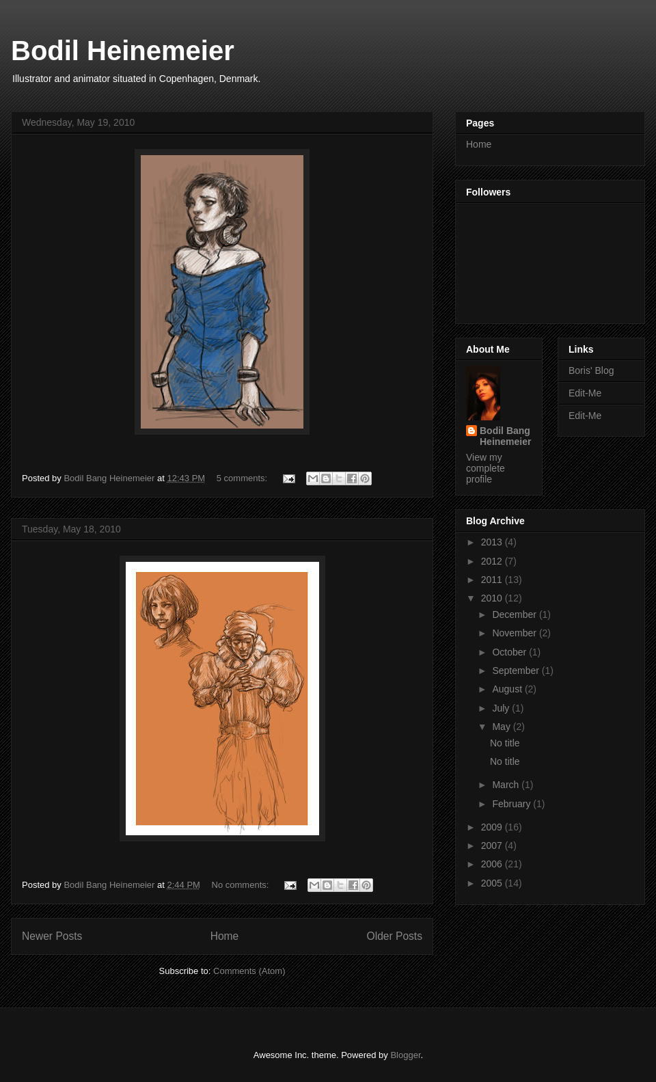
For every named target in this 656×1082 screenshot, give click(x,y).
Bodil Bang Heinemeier (505, 436)
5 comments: (243, 478)
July (502, 708)
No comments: (241, 885)
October (510, 652)
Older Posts (394, 936)
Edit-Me (585, 393)
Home (224, 936)
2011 (493, 579)
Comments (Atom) (249, 971)
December (515, 614)
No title (505, 743)
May (502, 726)
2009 (493, 827)
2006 (493, 863)
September (516, 670)
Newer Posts (52, 936)
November (515, 632)
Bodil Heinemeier (122, 51)
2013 (493, 542)
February (512, 803)
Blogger (405, 1055)
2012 (493, 561)
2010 (493, 598)
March (506, 784)
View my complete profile (485, 468)
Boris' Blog (591, 370)
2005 (493, 883)
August (508, 689)
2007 (493, 845)
